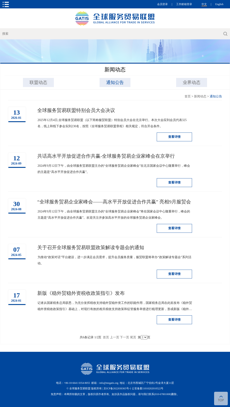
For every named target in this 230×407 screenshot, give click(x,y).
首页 (188, 96)
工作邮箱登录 (184, 4)
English (219, 4)
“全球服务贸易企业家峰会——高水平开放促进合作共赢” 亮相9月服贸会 (114, 201)
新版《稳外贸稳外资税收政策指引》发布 (81, 293)
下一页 (124, 337)
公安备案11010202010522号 (148, 388)
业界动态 (191, 82)
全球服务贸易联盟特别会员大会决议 (76, 110)
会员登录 (162, 4)
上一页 (114, 337)
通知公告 (115, 82)
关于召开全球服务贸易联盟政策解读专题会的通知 (90, 247)
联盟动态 (38, 82)
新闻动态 (200, 96)
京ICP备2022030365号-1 (118, 388)
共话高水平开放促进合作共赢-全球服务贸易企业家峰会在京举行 (106, 156)
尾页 (133, 337)
